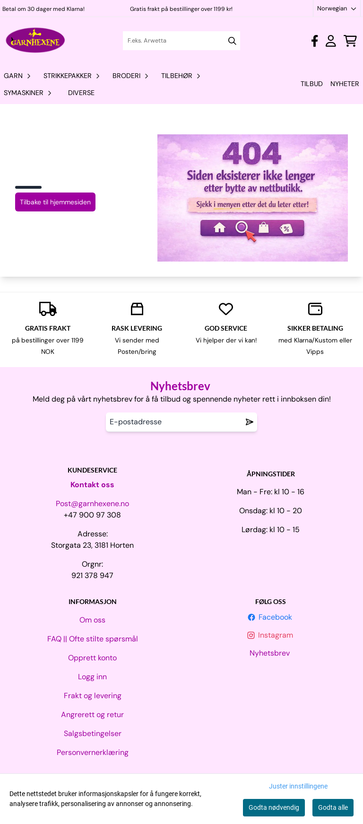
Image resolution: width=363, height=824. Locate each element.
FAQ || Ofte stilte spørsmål (92, 639)
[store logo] (35, 40)
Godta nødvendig (274, 807)
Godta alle (333, 807)
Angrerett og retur (92, 714)
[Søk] (181, 40)
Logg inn (92, 677)
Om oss (92, 620)
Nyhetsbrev (271, 653)
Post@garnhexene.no (92, 503)
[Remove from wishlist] (249, 422)
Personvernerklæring (93, 752)
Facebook (270, 617)
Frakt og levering (92, 696)
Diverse (81, 92)
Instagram (271, 635)
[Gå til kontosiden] (314, 41)
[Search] (232, 41)
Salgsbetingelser (92, 733)
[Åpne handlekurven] (350, 41)
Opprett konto (92, 658)
